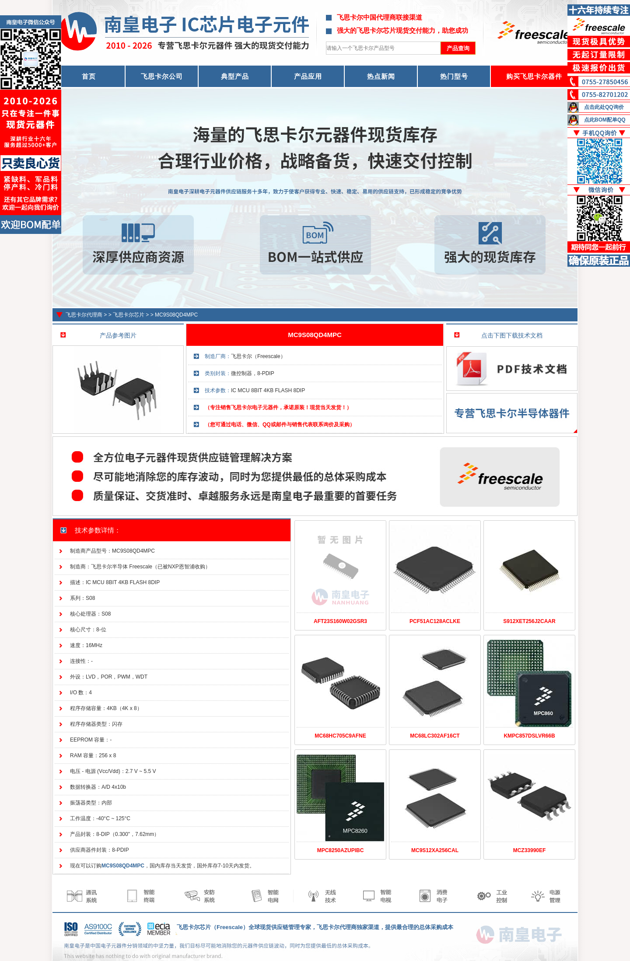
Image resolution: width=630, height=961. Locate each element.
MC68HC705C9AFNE (340, 736)
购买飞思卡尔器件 (534, 76)
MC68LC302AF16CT (434, 736)
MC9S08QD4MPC (176, 315)
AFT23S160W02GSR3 (340, 621)
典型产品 (235, 76)
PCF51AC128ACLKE (435, 621)
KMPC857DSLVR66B (529, 736)
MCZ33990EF (529, 850)
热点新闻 (381, 76)
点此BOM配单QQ (605, 120)
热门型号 (454, 76)
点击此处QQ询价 (604, 107)
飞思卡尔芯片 (128, 315)
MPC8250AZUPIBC (340, 850)
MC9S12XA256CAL (434, 850)
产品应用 (308, 76)
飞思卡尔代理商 (84, 315)
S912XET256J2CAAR (529, 621)
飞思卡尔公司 (162, 76)
